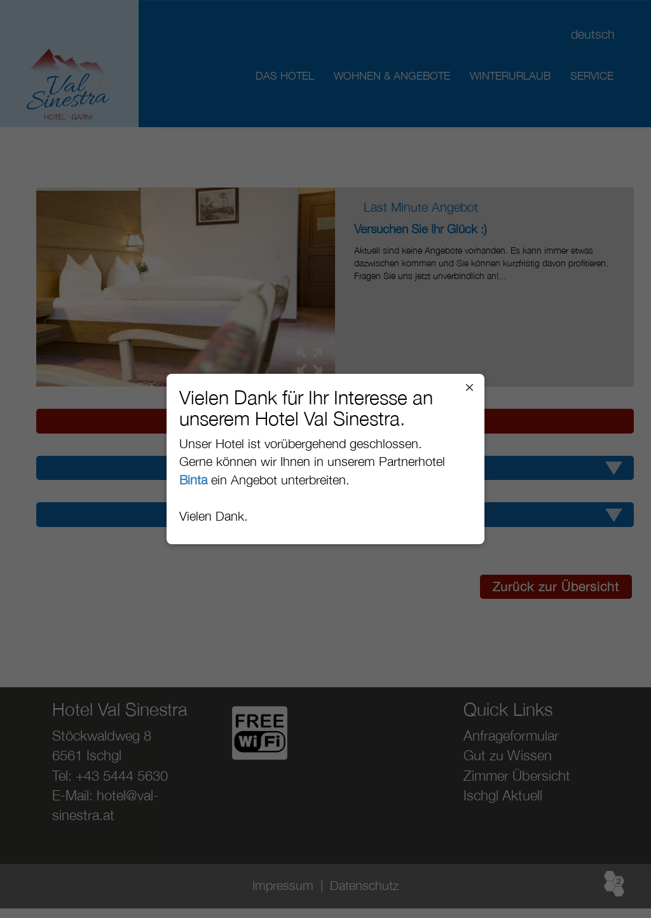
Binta (193, 479)
